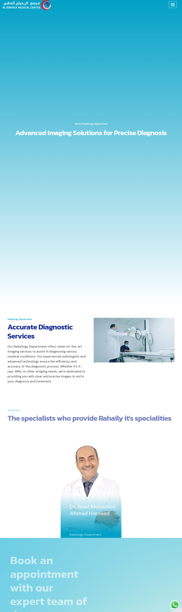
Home (78, 123)
